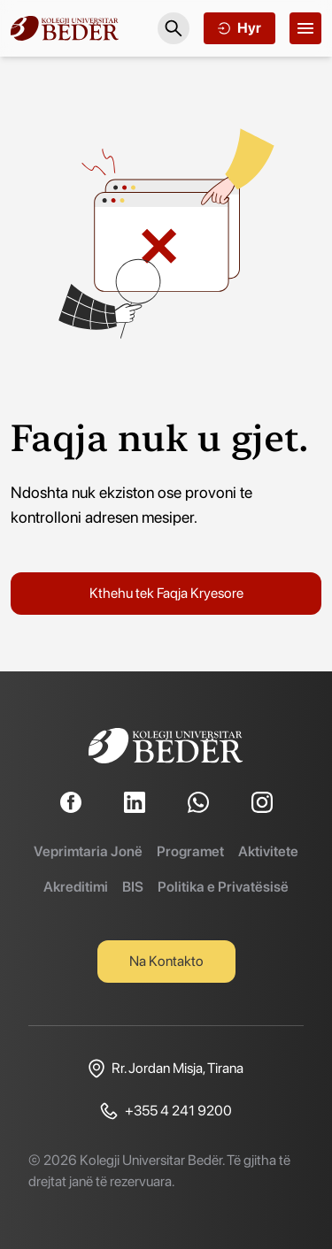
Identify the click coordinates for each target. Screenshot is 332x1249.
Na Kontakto (166, 961)
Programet (190, 851)
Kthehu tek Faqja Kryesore (166, 593)
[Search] (173, 28)
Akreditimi (75, 886)
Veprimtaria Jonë (88, 851)
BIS (132, 886)
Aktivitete (268, 851)
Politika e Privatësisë (223, 886)
